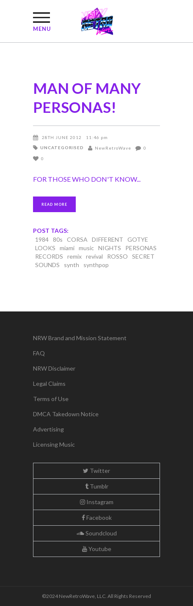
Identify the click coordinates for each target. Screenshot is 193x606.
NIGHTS (109, 247)
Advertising (48, 429)
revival (94, 256)
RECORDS (49, 256)
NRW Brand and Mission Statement (80, 337)
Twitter (96, 470)
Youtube (96, 548)
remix (74, 256)
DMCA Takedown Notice (66, 414)
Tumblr (96, 486)
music (86, 247)
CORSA (77, 239)
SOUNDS (47, 264)
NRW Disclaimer (54, 368)
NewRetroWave (113, 147)
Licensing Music (54, 444)
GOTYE (137, 239)
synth (71, 264)
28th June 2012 (62, 137)
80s (58, 239)
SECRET (143, 256)
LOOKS (45, 247)
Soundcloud (97, 533)
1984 (42, 239)
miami (67, 247)
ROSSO (117, 256)
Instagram (96, 501)
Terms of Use (51, 398)
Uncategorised (62, 147)
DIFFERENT (107, 239)
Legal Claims (49, 383)
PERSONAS (141, 247)
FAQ (39, 353)
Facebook (97, 517)
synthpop (96, 264)
